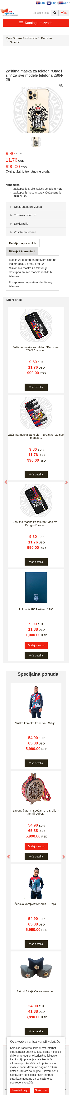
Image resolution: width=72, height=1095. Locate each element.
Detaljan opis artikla (22, 243)
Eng (51, 2)
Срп (63, 2)
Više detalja (36, 387)
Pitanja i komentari (22, 251)
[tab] (36, 206)
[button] (4, 480)
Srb (40, 2)
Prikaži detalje (20, 1090)
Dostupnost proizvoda (25, 206)
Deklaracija (18, 223)
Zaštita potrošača (22, 232)
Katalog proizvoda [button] (35, 23)
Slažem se (41, 1090)
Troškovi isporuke (22, 215)
